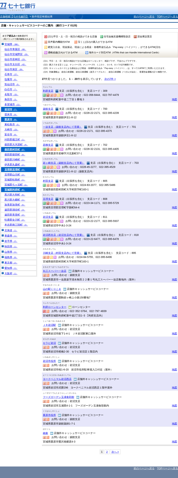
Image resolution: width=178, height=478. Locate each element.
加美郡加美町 (14, 204)
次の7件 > (110, 78)
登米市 (11, 114)
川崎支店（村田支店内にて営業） (62, 252)
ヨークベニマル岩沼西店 (57, 379)
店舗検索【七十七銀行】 (14, 16)
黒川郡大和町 (14, 194)
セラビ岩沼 (49, 343)
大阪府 (11, 273)
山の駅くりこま (52, 288)
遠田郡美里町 (14, 214)
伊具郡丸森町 (14, 164)
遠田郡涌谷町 (14, 209)
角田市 (11, 99)
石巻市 (11, 74)
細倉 (45, 433)
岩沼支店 (48, 216)
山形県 (11, 251)
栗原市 (11, 119)
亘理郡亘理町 (14, 169)
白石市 (11, 89)
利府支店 (48, 90)
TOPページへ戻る (167, 16)
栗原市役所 (49, 415)
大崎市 (11, 129)
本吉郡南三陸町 (16, 224)
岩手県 (11, 241)
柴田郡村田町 (14, 149)
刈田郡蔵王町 (14, 139)
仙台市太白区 (15, 64)
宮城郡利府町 (14, 189)
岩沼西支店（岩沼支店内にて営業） (64, 234)
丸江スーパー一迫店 (54, 270)
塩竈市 (11, 79)
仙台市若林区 (15, 59)
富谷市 (11, 134)
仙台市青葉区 (15, 49)
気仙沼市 (12, 84)
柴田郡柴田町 (14, 154)
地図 (174, 99)
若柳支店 (48, 144)
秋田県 (11, 246)
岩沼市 (11, 109)
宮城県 (12, 44)
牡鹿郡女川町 (14, 219)
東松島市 (12, 124)
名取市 (11, 94)
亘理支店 (48, 198)
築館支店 (48, 108)
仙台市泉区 (14, 69)
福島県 (11, 257)
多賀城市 (12, 104)
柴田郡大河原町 (16, 144)
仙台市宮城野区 (16, 54)
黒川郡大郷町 (14, 199)
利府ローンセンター (54, 306)
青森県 (11, 235)
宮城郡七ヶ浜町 (16, 184)
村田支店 (48, 180)
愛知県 (11, 267)
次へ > (115, 451)
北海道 (11, 230)
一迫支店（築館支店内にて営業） (62, 126)
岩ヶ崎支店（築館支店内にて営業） (64, 162)
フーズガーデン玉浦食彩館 (58, 397)
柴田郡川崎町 (14, 159)
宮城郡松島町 (14, 179)
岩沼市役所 (49, 361)
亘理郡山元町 (14, 174)
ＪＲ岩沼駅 (49, 324)
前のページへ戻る (144, 16)
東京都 (11, 262)
